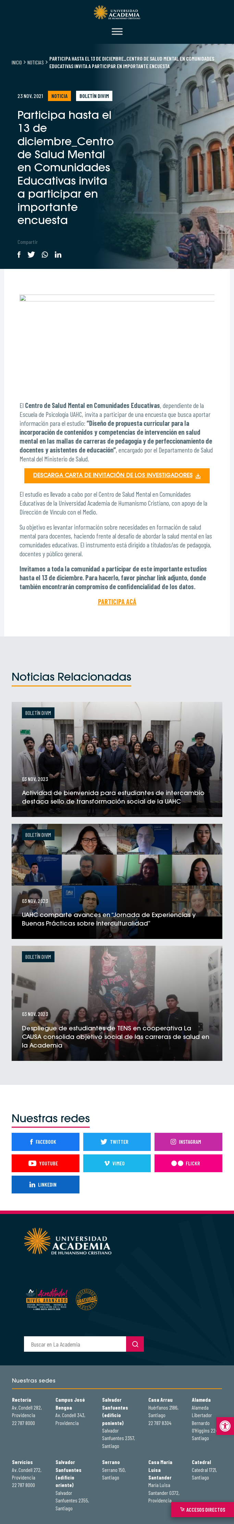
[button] (225, 1426)
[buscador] (75, 1344)
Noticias (35, 62)
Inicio (17, 62)
